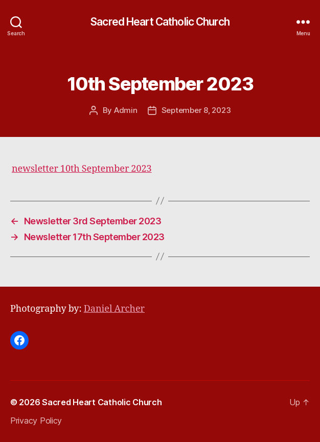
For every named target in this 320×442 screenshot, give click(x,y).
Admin (126, 110)
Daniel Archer (114, 309)
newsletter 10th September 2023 (82, 169)
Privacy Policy (36, 420)
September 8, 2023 (196, 110)
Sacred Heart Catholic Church (160, 21)
